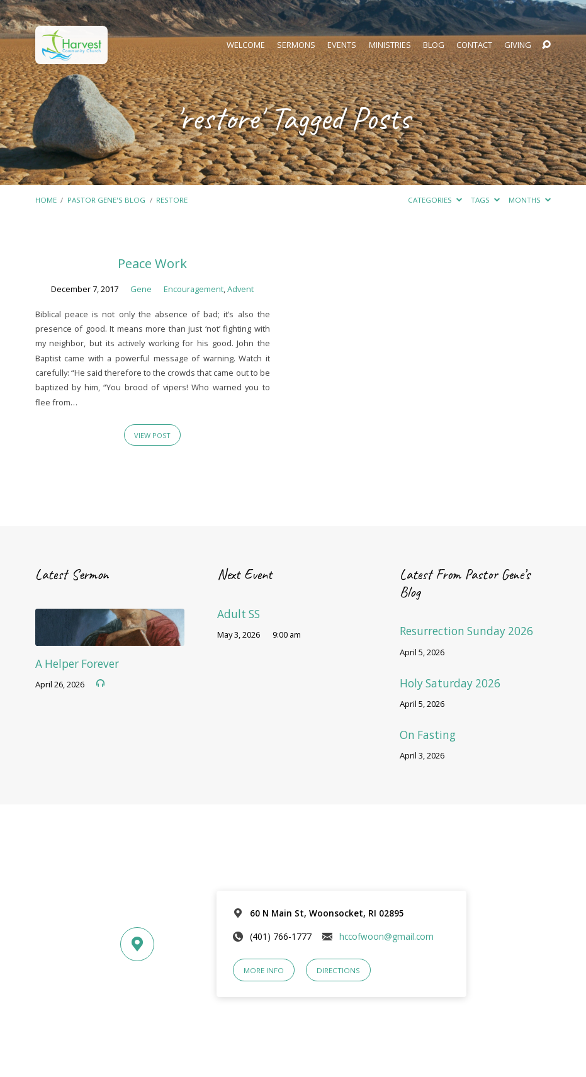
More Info (264, 970)
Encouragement (193, 289)
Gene (141, 289)
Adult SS (238, 614)
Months (530, 200)
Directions (338, 970)
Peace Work (152, 263)
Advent (240, 289)
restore (172, 200)
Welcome (246, 45)
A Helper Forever (77, 664)
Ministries (390, 45)
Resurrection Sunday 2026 (466, 631)
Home (46, 200)
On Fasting (428, 735)
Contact (474, 45)
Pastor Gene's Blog (106, 200)
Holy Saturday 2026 (450, 683)
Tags (485, 200)
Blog (433, 45)
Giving (517, 45)
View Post (152, 435)
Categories (435, 200)
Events (341, 45)
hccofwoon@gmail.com (386, 936)
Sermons (296, 45)
